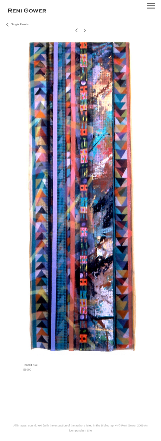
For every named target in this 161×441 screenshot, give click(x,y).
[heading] (27, 11)
